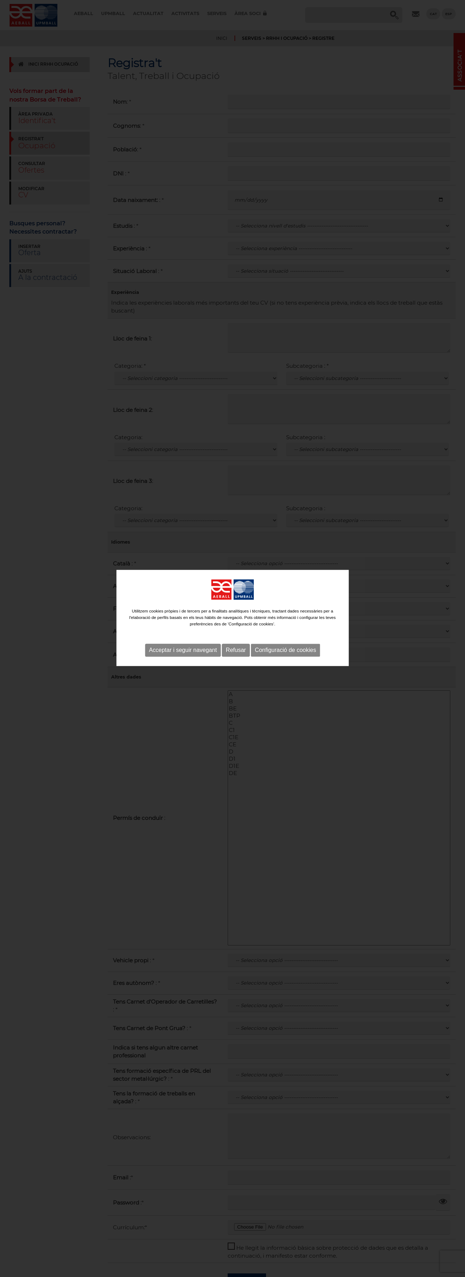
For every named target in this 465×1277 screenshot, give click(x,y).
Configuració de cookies (285, 631)
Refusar (236, 631)
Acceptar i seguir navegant (183, 631)
